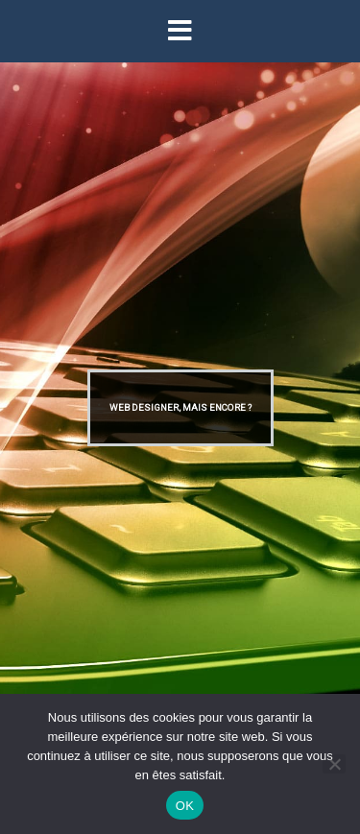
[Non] (334, 764)
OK (185, 805)
